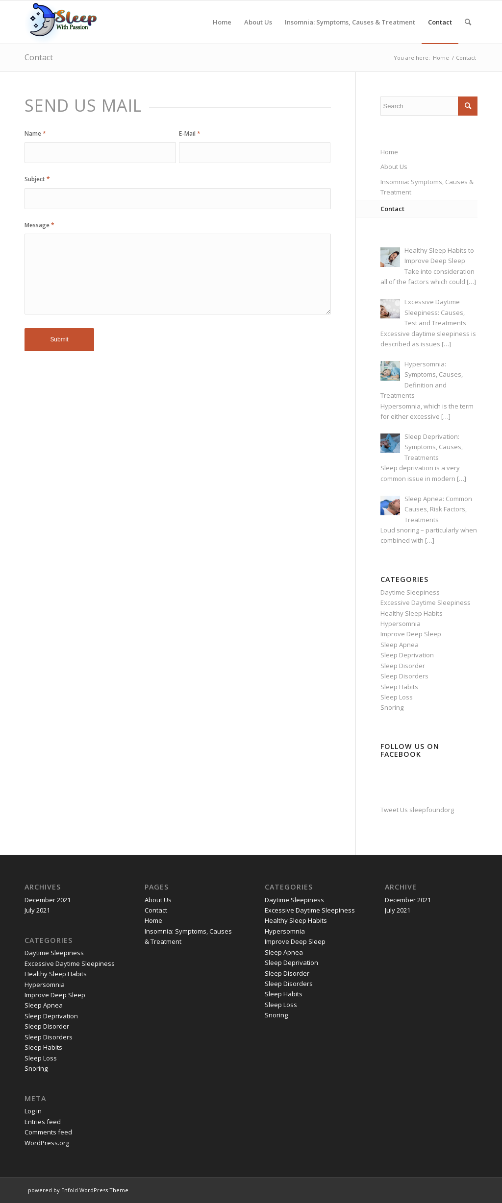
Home (389, 151)
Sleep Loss (396, 697)
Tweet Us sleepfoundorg (417, 809)
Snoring (391, 707)
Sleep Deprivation (407, 654)
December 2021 (48, 899)
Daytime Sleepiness (410, 592)
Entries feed (43, 1121)
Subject (37, 179)
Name (35, 133)
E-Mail (190, 133)
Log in (33, 1111)
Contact (39, 57)
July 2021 (37, 910)
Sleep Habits (399, 686)
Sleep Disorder (402, 665)
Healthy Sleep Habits (411, 613)
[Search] (467, 22)
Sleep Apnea (399, 644)
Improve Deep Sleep (410, 633)
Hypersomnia (400, 623)
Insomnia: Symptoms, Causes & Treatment (427, 186)
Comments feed (48, 1132)
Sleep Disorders (404, 676)
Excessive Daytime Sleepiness (425, 602)
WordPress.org (47, 1142)
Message (39, 225)
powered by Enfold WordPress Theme (78, 1190)
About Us (393, 166)
